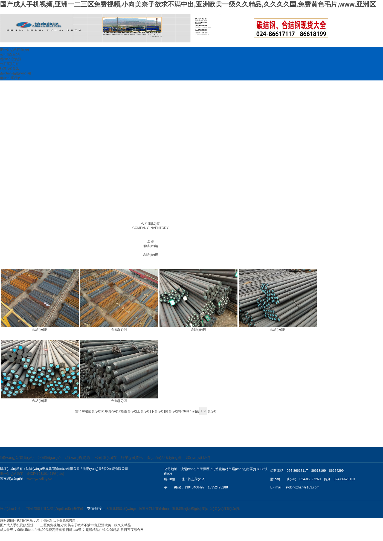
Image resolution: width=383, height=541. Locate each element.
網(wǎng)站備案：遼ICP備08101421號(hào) (32, 474)
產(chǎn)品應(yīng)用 (15, 73)
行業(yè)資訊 (9, 68)
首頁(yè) (130, 411)
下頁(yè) (157, 411)
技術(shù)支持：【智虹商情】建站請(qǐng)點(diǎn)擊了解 (41, 509)
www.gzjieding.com (40, 479)
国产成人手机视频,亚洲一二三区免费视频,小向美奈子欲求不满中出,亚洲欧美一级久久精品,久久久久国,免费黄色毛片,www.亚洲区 (188, 4)
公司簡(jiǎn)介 (10, 54)
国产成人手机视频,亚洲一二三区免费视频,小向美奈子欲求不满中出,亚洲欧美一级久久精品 (65, 525)
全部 (150, 241)
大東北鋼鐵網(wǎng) (121, 509)
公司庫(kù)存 (9, 64)
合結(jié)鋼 (150, 254)
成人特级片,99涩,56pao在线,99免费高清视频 (32, 530)
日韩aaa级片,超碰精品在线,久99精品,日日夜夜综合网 (104, 530)
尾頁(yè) (171, 411)
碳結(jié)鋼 (150, 246)
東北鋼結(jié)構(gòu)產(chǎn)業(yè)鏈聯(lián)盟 (206, 509)
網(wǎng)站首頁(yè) (14, 49)
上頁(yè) (143, 411)
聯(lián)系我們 (10, 78)
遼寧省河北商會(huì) (154, 509)
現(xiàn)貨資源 (10, 59)
